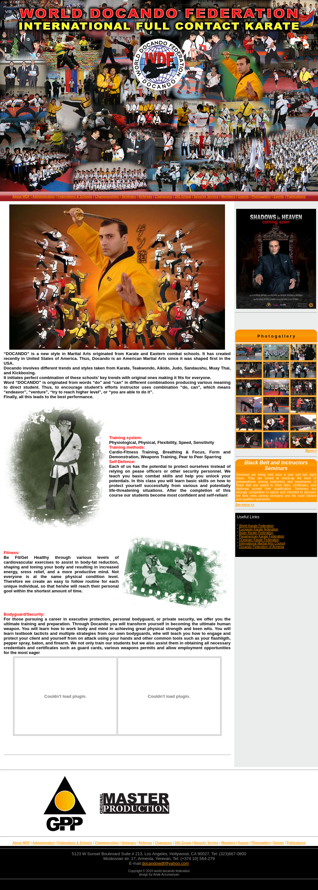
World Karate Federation (256, 526)
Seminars (128, 196)
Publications (296, 196)
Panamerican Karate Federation (261, 536)
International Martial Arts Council (262, 543)
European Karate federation (258, 529)
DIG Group (183, 196)
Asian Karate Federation (256, 533)
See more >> (244, 504)
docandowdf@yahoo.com (165, 863)
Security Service (206, 196)
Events (279, 196)
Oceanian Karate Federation (259, 540)
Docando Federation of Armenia (261, 547)
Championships (107, 196)
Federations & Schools (75, 196)
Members (228, 196)
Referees (145, 196)
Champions (163, 196)
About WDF (21, 196)
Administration (43, 196)
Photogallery (261, 196)
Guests (243, 196)
